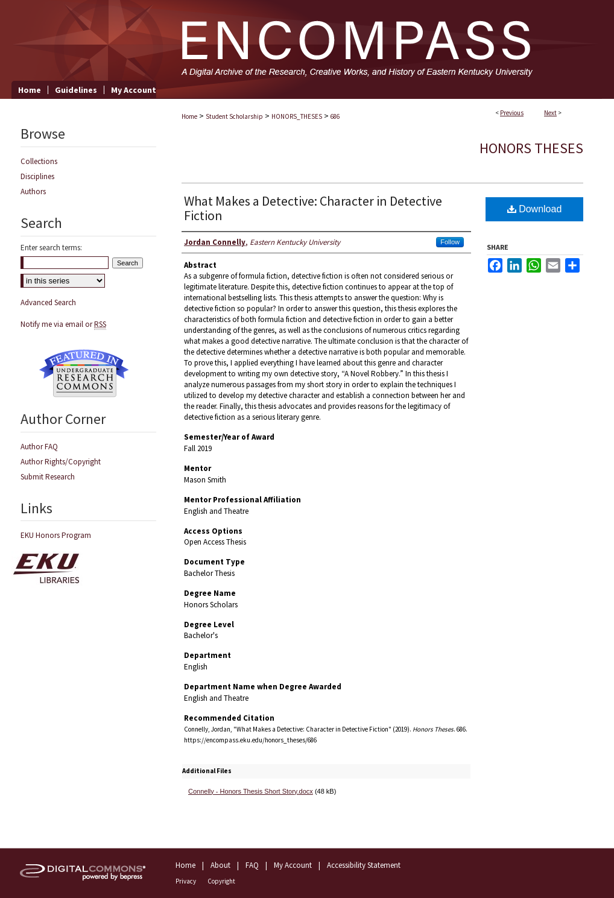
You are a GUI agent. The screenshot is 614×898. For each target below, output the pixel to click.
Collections (39, 161)
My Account (293, 865)
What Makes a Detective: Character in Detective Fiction (313, 208)
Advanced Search (48, 302)
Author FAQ (39, 446)
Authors (33, 191)
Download (534, 209)
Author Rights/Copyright (61, 462)
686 (335, 116)
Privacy (186, 881)
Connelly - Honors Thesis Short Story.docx (250, 791)
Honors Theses (531, 148)
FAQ (252, 865)
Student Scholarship (234, 116)
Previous (512, 113)
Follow (450, 241)
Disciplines (37, 176)
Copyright (221, 881)
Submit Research (48, 477)
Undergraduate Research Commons (84, 373)
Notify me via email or (63, 324)
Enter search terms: (51, 247)
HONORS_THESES (296, 116)
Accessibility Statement (363, 865)
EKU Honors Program (56, 535)
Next (550, 113)
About (220, 865)
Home (189, 116)
